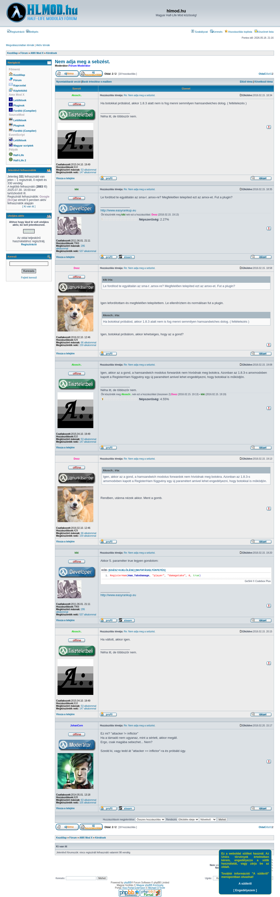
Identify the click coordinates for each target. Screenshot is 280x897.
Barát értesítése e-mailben (97, 81)
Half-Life (18, 155)
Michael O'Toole (156, 888)
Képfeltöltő (20, 90)
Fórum (17, 80)
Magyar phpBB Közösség (149, 885)
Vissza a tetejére (65, 178)
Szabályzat (199, 31)
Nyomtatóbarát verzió (68, 81)
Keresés (216, 31)
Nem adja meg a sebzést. (82, 61)
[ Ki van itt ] (28, 206)
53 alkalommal (88, 169)
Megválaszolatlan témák (20, 45)
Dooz (154, 214)
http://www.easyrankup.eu (118, 210)
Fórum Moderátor (79, 65)
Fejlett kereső (29, 277)
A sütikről (245, 883)
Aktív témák (43, 45)
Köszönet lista (264, 31)
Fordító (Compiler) (24, 110)
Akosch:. (77, 95)
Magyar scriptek (23, 145)
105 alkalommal (87, 802)
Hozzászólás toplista (238, 31)
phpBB (127, 882)
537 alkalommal (87, 251)
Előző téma (246, 81)
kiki (77, 189)
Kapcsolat (19, 85)
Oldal (262, 74)
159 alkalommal (87, 345)
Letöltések (19, 100)
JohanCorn (76, 725)
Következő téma (263, 81)
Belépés (32, 31)
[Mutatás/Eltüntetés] (150, 570)
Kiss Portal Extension (133, 888)
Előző (268, 74)
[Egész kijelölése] (121, 570)
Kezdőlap (19, 74)
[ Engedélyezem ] (245, 890)
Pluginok (18, 105)
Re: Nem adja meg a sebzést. (139, 95)
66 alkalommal (88, 342)
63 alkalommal (88, 800)
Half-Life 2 (19, 160)
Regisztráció (16, 31)
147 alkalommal (87, 172)
